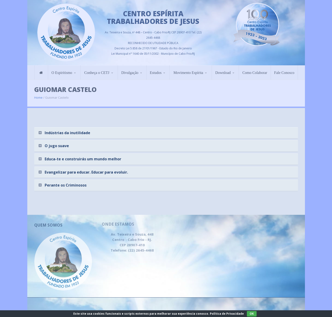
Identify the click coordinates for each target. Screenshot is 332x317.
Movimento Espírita (188, 69)
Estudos (156, 69)
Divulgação (129, 69)
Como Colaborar (254, 69)
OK (252, 314)
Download (223, 69)
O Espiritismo (61, 69)
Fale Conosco (284, 69)
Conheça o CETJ (96, 69)
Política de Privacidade (227, 314)
